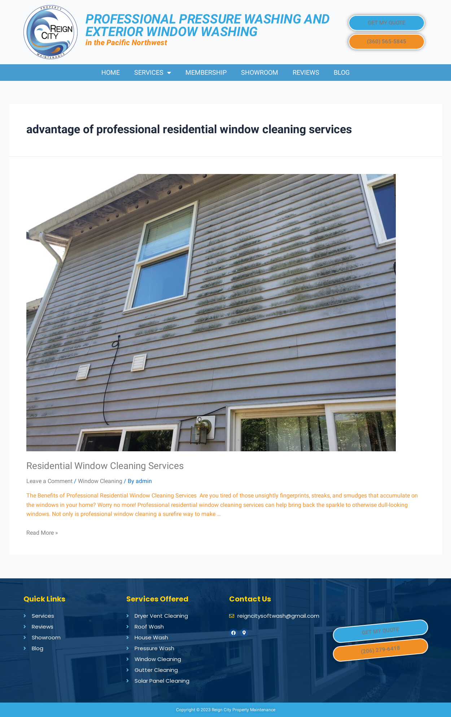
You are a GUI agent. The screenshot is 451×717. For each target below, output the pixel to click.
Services (152, 72)
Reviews (306, 72)
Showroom (259, 72)
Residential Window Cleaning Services (106, 465)
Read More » (42, 532)
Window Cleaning (100, 481)
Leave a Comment (49, 481)
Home (110, 72)
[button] (387, 23)
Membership (206, 72)
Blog (342, 72)
